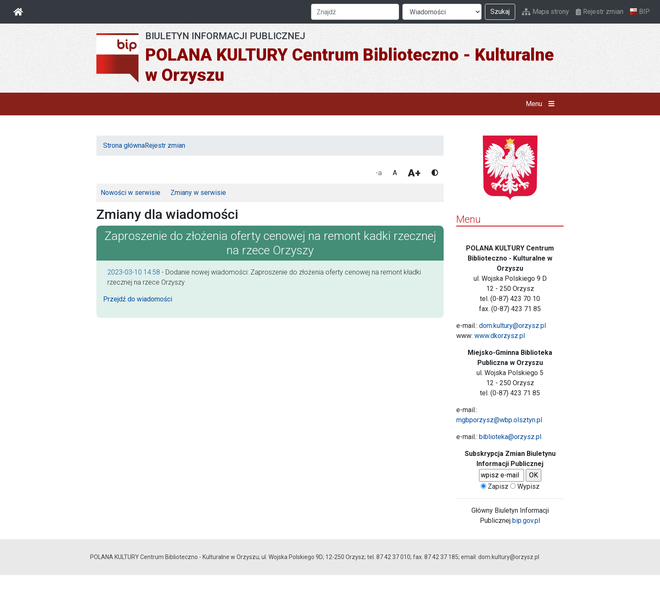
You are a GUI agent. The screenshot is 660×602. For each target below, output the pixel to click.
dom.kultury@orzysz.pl (512, 326)
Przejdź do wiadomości (137, 299)
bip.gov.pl (526, 521)
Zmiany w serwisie (198, 193)
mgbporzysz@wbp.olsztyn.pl (499, 420)
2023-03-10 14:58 (133, 272)
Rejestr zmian (599, 12)
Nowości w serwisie (130, 193)
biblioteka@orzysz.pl (510, 437)
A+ (414, 173)
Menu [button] (542, 104)
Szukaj (500, 12)
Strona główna (124, 145)
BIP (640, 12)
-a (379, 173)
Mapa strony (545, 12)
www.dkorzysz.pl (499, 336)
